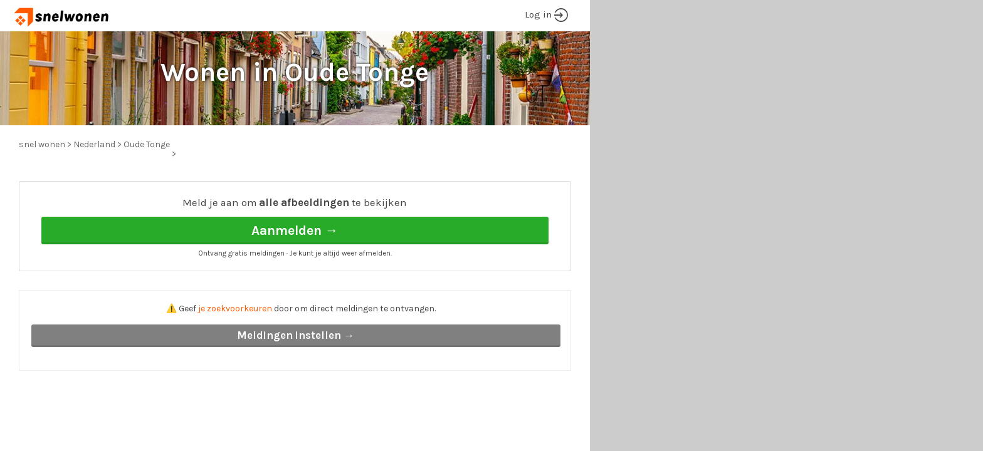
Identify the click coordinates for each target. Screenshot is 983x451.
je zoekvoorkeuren (235, 308)
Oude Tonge (147, 144)
